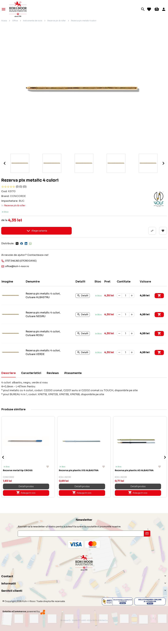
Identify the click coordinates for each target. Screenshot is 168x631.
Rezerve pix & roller (56, 20)
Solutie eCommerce (14, 611)
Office (15, 20)
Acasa (4, 20)
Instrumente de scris (32, 20)
